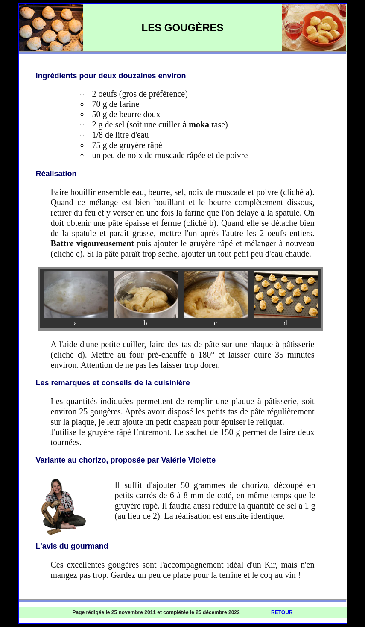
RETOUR (281, 612)
